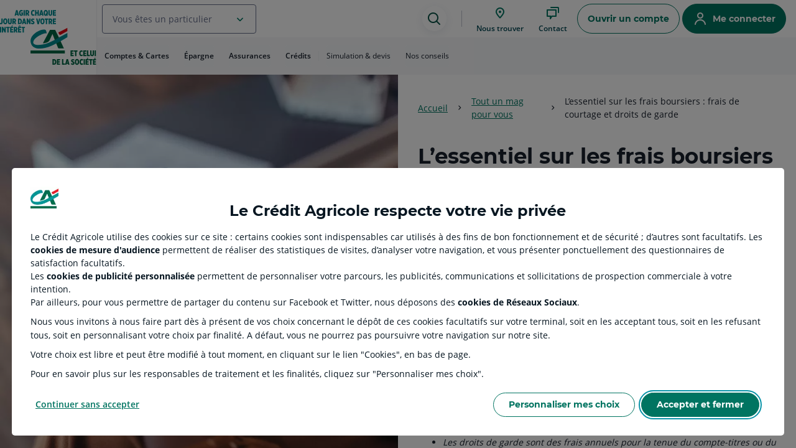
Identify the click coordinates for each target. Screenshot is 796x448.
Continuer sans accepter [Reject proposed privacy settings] (87, 404)
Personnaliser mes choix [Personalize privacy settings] (564, 404)
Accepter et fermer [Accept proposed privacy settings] (700, 404)
